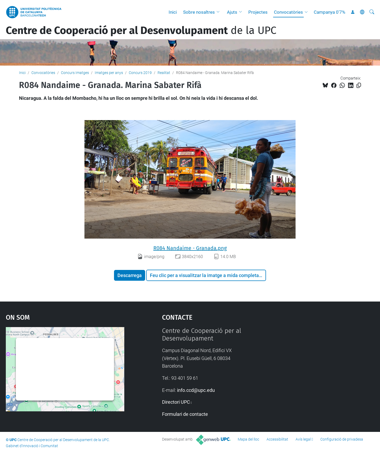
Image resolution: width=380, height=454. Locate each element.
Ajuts (232, 12)
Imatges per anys (109, 73)
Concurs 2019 (140, 73)
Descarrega (129, 275)
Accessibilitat (277, 439)
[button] (219, 12)
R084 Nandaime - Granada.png (190, 248)
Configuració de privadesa (341, 439)
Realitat (164, 73)
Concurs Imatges (75, 73)
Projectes (258, 12)
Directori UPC (176, 402)
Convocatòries (288, 12)
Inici (173, 12)
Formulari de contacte (185, 414)
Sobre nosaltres (199, 12)
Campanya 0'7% (329, 12)
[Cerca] (371, 12)
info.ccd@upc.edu (196, 390)
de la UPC (141, 30)
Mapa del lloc (248, 439)
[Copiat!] (359, 85)
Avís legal (303, 439)
